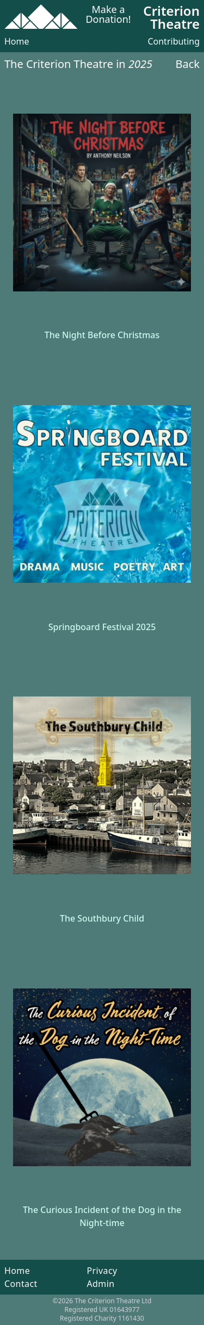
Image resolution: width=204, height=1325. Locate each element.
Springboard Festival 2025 (102, 627)
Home (16, 41)
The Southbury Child (102, 918)
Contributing (173, 41)
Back (188, 64)
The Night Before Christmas (102, 335)
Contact (21, 1284)
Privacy (101, 1271)
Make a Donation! (108, 15)
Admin (100, 1284)
